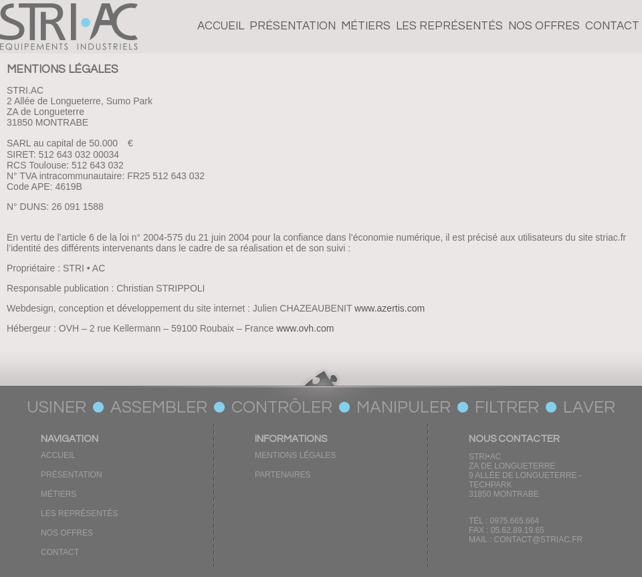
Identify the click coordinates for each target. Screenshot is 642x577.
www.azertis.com (389, 308)
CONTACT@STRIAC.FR (538, 539)
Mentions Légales (295, 455)
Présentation (292, 26)
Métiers (366, 26)
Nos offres (544, 26)
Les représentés (449, 26)
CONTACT (612, 26)
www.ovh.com (305, 328)
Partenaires (283, 474)
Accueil (220, 26)
